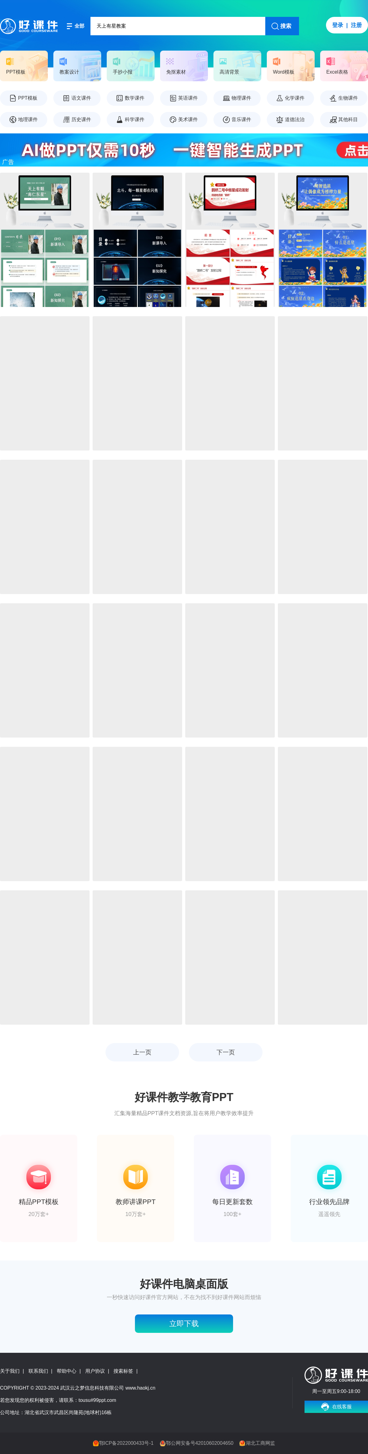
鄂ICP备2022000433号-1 (126, 1443)
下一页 (226, 1052)
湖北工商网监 (260, 1443)
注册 (356, 25)
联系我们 (38, 1371)
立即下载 (184, 1323)
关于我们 (10, 1371)
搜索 (285, 26)
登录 (337, 25)
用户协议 (95, 1371)
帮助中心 (66, 1371)
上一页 (142, 1052)
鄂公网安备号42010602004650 (200, 1443)
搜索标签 (123, 1371)
